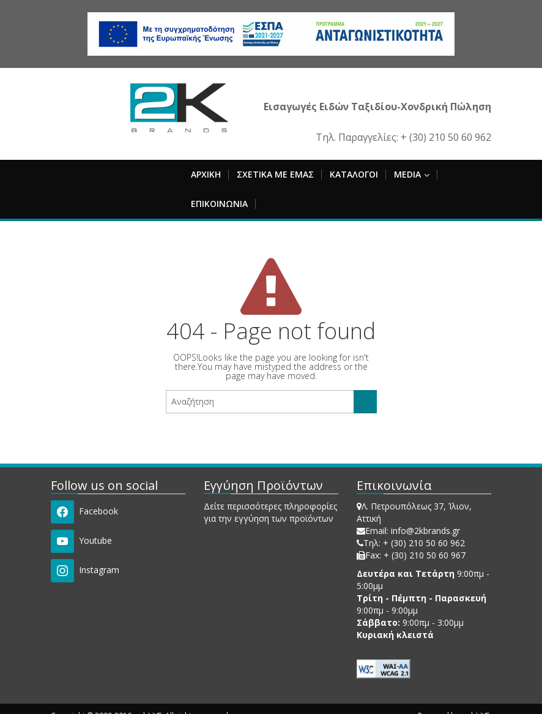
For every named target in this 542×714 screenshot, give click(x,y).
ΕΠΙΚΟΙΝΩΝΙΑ (219, 203)
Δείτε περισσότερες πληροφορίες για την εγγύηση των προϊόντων (270, 512)
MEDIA (411, 174)
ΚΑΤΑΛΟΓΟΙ (354, 174)
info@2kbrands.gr (425, 530)
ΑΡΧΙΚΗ (206, 174)
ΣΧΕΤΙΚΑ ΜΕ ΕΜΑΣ (275, 174)
